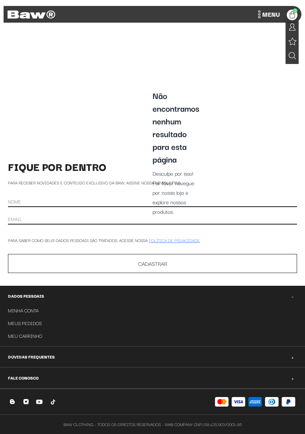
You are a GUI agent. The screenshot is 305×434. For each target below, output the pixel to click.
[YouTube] (39, 401)
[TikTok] (53, 401)
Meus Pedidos (25, 323)
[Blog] (12, 401)
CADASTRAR (152, 263)
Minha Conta (23, 310)
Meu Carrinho (25, 335)
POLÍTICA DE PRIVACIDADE (174, 240)
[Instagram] (26, 401)
